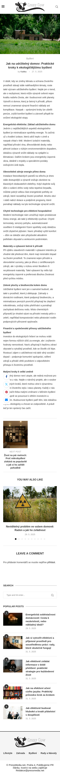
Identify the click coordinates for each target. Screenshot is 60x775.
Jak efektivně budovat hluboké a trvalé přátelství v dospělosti (40, 711)
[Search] (56, 6)
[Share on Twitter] (6, 384)
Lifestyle (7, 753)
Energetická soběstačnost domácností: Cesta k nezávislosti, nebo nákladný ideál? (40, 619)
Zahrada (20, 753)
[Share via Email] (6, 400)
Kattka (23, 71)
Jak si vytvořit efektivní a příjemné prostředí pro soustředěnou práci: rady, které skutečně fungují (40, 642)
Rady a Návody (49, 753)
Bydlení (33, 753)
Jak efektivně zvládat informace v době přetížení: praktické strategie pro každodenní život (40, 668)
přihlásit (51, 562)
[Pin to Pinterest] (6, 392)
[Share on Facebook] (6, 376)
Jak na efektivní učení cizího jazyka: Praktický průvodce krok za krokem (40, 691)
